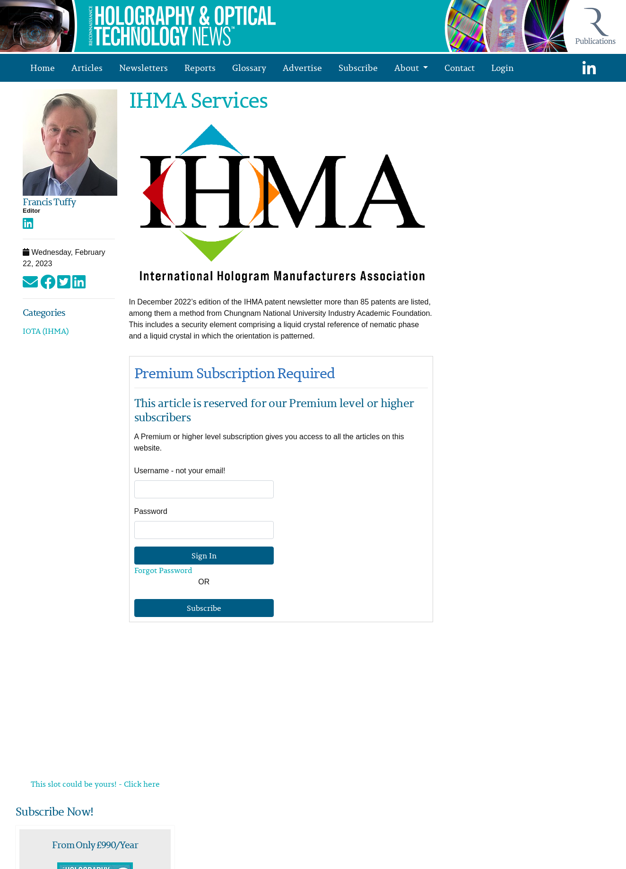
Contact (459, 67)
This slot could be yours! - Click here (95, 784)
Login (502, 67)
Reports (200, 67)
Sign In (204, 555)
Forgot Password (163, 570)
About (407, 67)
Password (150, 511)
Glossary (249, 67)
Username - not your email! (180, 471)
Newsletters (143, 67)
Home (42, 67)
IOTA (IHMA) (46, 331)
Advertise (302, 67)
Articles (87, 67)
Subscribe (358, 67)
